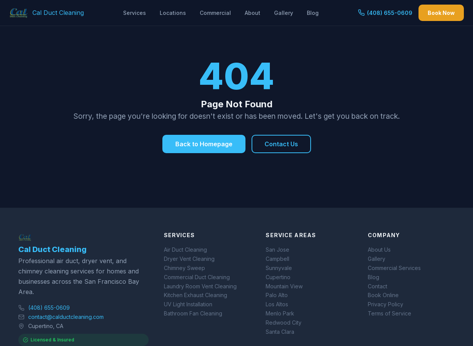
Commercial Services (394, 268)
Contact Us (281, 144)
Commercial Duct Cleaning (197, 277)
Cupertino (278, 277)
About (252, 13)
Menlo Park (280, 313)
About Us (379, 249)
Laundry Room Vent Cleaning (200, 286)
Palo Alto (277, 295)
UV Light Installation (188, 304)
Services (134, 13)
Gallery (283, 13)
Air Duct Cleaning (185, 249)
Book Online (383, 295)
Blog (313, 13)
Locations (173, 13)
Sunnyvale (279, 268)
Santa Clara (280, 331)
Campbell (277, 258)
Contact (377, 286)
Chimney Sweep (184, 268)
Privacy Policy (385, 304)
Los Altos (277, 304)
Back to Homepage (203, 144)
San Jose (277, 249)
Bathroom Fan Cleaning (193, 313)
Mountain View (284, 286)
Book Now (441, 13)
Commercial (215, 13)
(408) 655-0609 (385, 12)
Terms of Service (389, 313)
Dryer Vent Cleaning (189, 258)
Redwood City (283, 322)
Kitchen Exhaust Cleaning (195, 295)
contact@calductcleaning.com (66, 317)
